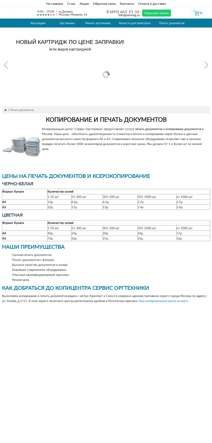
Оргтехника (67, 23)
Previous (6, 65)
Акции (84, 3)
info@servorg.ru (129, 15)
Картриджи (38, 23)
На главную (54, 3)
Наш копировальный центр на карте (163, 301)
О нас (71, 3)
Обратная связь (104, 3)
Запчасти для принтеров (134, 23)
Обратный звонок (156, 13)
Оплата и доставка (152, 3)
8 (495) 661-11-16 (123, 11)
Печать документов (171, 23)
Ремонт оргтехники (97, 23)
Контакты (127, 3)
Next (206, 65)
